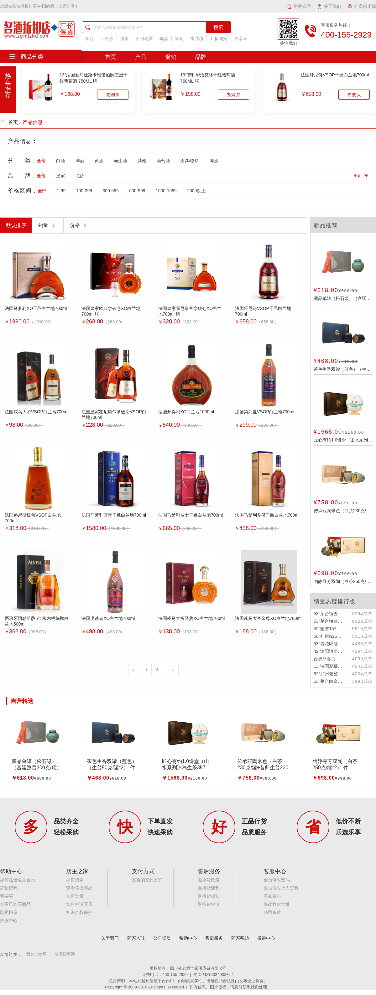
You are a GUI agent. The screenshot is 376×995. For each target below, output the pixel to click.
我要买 (6, 896)
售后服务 (214, 938)
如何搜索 (75, 880)
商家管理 (299, 6)
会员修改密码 (277, 880)
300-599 (110, 190)
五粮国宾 (218, 38)
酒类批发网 (36, 954)
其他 (142, 160)
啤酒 (163, 38)
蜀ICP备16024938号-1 (213, 974)
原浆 (124, 38)
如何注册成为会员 (17, 880)
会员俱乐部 (361, 6)
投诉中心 (9, 920)
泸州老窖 (144, 38)
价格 (79, 226)
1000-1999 (166, 190)
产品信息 (33, 122)
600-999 (137, 190)
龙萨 (80, 175)
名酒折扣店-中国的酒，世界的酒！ (47, 6)
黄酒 (99, 160)
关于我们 (329, 6)
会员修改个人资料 (281, 888)
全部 (41, 160)
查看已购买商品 (15, 904)
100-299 (84, 190)
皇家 (60, 175)
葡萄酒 (163, 160)
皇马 (179, 38)
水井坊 (196, 38)
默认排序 (16, 225)
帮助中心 (188, 938)
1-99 (61, 190)
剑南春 (240, 38)
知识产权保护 (79, 912)
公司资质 (272, 912)
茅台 (89, 38)
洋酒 (80, 160)
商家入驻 (136, 938)
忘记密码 (9, 888)
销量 (47, 226)
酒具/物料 (189, 160)
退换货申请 (209, 904)
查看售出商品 (79, 888)
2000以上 (196, 190)
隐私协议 (9, 912)
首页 (9, 122)
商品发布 (272, 896)
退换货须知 (209, 896)
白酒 (60, 160)
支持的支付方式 (147, 880)
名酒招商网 (65, 954)
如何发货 (75, 896)
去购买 (113, 94)
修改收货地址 (277, 904)
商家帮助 (240, 938)
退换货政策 (209, 880)
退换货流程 (209, 888)
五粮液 (106, 38)
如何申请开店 (79, 904)
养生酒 (120, 160)
